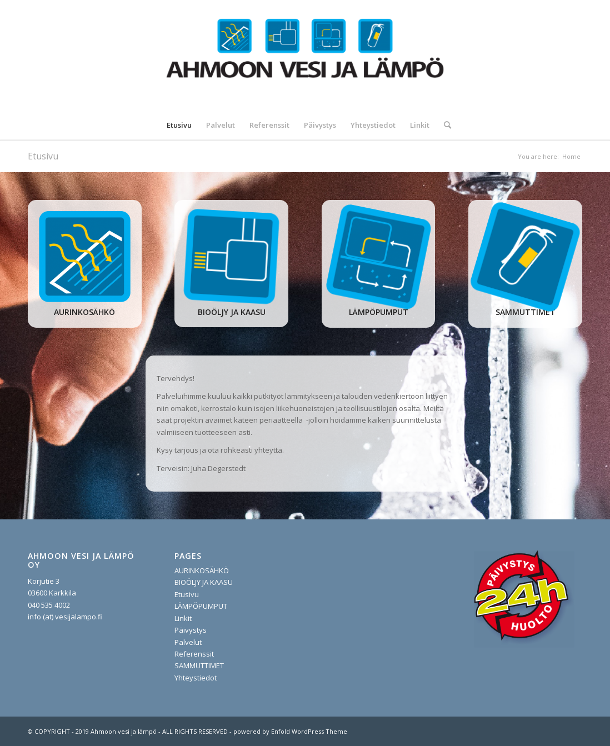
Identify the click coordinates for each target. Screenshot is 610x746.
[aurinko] (84, 256)
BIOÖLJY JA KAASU (203, 582)
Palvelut (188, 642)
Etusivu (43, 156)
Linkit (183, 618)
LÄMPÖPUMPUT (200, 606)
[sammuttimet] (525, 256)
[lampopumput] (378, 256)
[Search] (444, 125)
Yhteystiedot (195, 678)
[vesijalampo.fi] (305, 55)
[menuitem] (179, 125)
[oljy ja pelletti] (232, 256)
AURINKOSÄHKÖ (201, 570)
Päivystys (190, 630)
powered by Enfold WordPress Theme (290, 731)
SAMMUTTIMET (199, 665)
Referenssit (194, 654)
